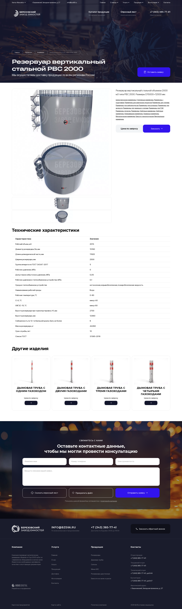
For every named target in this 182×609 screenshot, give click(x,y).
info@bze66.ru (72, 2)
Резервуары (40, 52)
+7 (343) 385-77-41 (160, 12)
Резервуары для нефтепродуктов (127, 105)
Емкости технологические (145, 116)
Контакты (167, 2)
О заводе (113, 2)
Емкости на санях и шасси (101, 578)
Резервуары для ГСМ (156, 108)
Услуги (125, 2)
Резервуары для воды (123, 111)
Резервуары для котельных (148, 105)
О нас (53, 560)
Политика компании (99, 605)
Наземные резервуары (151, 114)
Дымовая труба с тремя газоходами (111, 389)
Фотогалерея (152, 2)
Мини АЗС (95, 569)
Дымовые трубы (97, 560)
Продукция (138, 2)
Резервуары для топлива (160, 103)
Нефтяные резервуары (147, 111)
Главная (102, 2)
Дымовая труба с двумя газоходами (71, 389)
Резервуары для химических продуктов (138, 103)
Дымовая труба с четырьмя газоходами (151, 391)
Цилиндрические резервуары (126, 100)
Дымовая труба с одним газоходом (31, 389)
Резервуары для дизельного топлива (135, 108)
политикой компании (109, 501)
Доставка (55, 574)
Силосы (94, 564)
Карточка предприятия (21, 605)
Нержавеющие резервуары (133, 114)
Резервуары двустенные (100, 574)
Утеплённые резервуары (145, 100)
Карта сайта (56, 605)
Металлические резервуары (125, 116)
